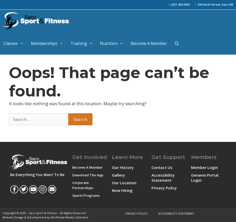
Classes (15, 43)
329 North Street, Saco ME (215, 4)
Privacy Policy (164, 187)
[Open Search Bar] (177, 43)
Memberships (49, 43)
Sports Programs (86, 195)
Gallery (118, 175)
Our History (123, 167)
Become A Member (149, 43)
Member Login (204, 167)
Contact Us (161, 167)
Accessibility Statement (163, 177)
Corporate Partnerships (82, 185)
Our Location (124, 182)
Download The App (87, 175)
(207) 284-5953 (180, 4)
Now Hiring (122, 190)
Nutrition (113, 43)
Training (83, 43)
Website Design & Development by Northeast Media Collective (45, 217)
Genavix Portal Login (204, 177)
